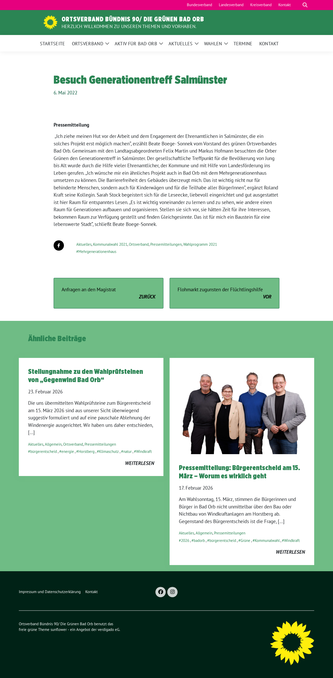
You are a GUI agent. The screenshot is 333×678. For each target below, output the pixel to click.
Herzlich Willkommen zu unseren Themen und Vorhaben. (129, 26)
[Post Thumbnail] (242, 405)
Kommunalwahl (267, 540)
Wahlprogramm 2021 (200, 244)
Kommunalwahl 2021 (110, 244)
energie (67, 451)
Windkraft (144, 451)
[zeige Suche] (305, 5)
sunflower (59, 629)
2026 (185, 540)
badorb (199, 540)
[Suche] (297, 5)
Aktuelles (83, 244)
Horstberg (86, 451)
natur (127, 451)
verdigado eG (108, 629)
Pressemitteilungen (166, 244)
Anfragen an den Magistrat (108, 293)
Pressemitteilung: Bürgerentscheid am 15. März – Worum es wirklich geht (239, 471)
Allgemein (53, 444)
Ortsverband (139, 244)
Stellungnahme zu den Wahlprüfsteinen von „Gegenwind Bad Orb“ (85, 375)
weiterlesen (139, 463)
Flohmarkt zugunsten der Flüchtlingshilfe (224, 293)
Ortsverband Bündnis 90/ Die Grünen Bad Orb (133, 19)
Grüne (245, 540)
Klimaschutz (109, 451)
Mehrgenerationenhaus (97, 251)
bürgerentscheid (43, 451)
